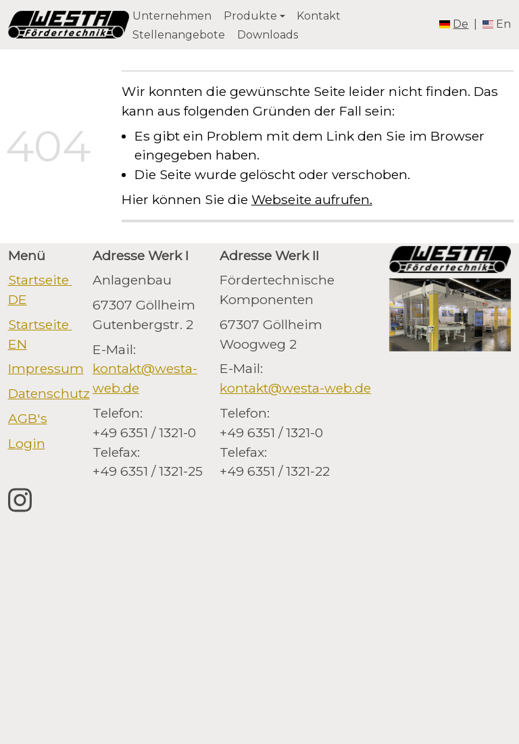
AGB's (27, 418)
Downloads (267, 34)
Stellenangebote (178, 34)
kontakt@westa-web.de (295, 388)
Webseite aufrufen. (311, 199)
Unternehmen (172, 15)
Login (26, 443)
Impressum (46, 368)
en (503, 24)
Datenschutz (49, 393)
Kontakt (319, 15)
